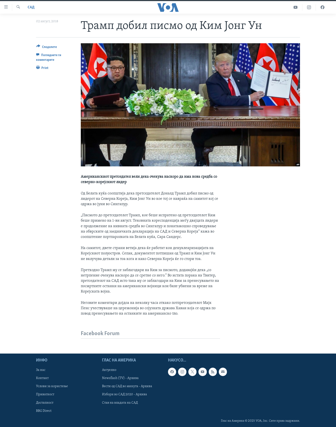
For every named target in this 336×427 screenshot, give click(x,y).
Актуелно (109, 370)
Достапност (44, 403)
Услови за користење (52, 386)
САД (31, 7)
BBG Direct (43, 411)
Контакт (42, 378)
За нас (40, 370)
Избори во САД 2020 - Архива (124, 394)
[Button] (46, 47)
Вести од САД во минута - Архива (127, 386)
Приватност (45, 394)
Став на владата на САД (120, 403)
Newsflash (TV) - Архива (120, 378)
